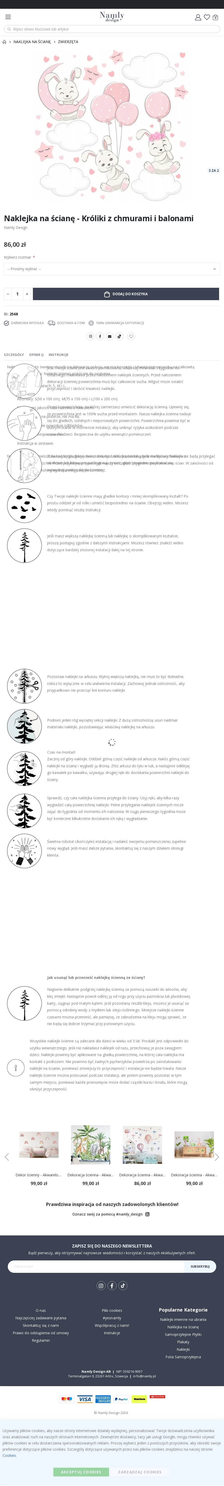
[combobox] (112, 29)
